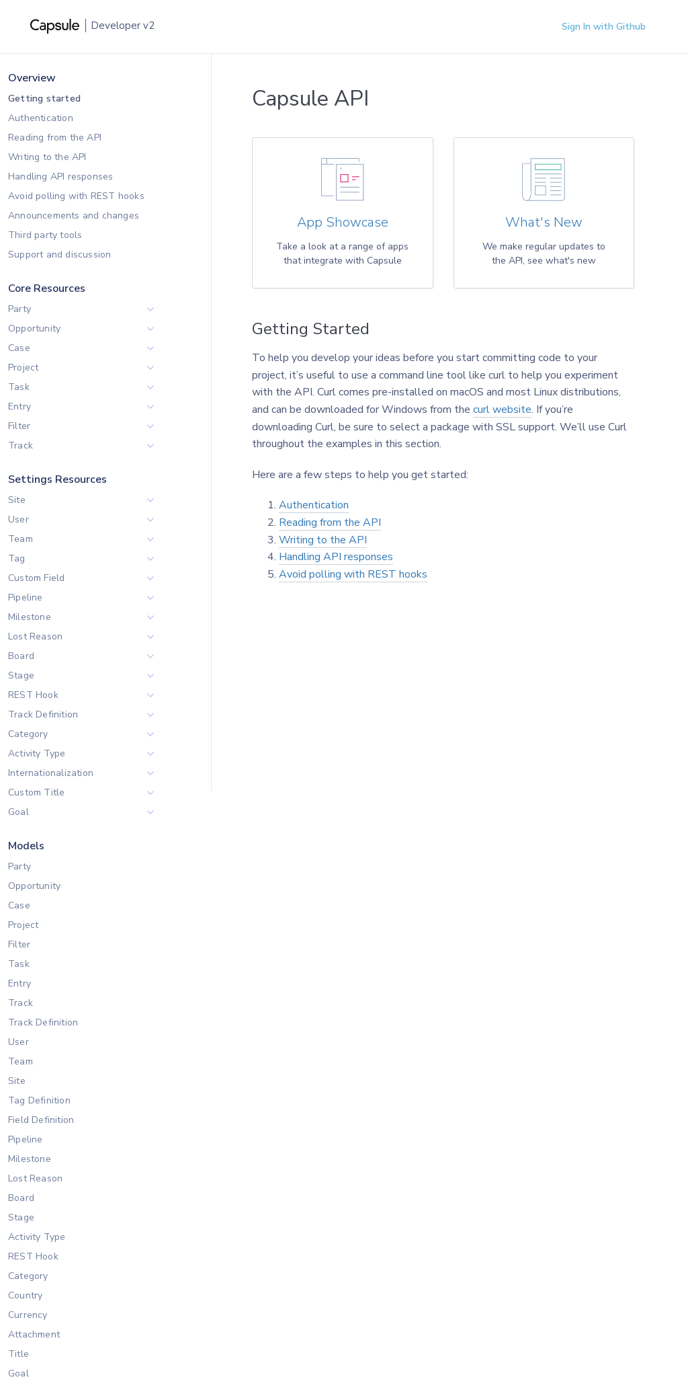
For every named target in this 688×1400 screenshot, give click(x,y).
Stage (21, 675)
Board (21, 656)
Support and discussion (59, 254)
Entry (19, 406)
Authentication (40, 118)
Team (20, 539)
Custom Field (36, 578)
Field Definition (41, 1120)
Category (28, 734)
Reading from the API (54, 137)
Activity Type (37, 753)
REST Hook (33, 695)
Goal (18, 812)
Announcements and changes (73, 215)
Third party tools (45, 235)
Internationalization (50, 773)
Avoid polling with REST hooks (76, 196)
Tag (17, 558)
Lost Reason (35, 636)
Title (18, 1354)
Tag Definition (39, 1100)
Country (25, 1295)
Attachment (34, 1334)
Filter (19, 426)
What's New (544, 222)
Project (23, 367)
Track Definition (43, 714)
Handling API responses (60, 176)
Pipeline (25, 597)
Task (19, 387)
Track (20, 445)
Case (19, 348)
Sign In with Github (604, 26)
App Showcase (342, 222)
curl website (502, 409)
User (18, 519)
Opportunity (34, 328)
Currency (28, 1315)
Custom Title (36, 792)
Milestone (29, 617)
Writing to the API (47, 157)
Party (19, 309)
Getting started (44, 98)
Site (17, 500)
